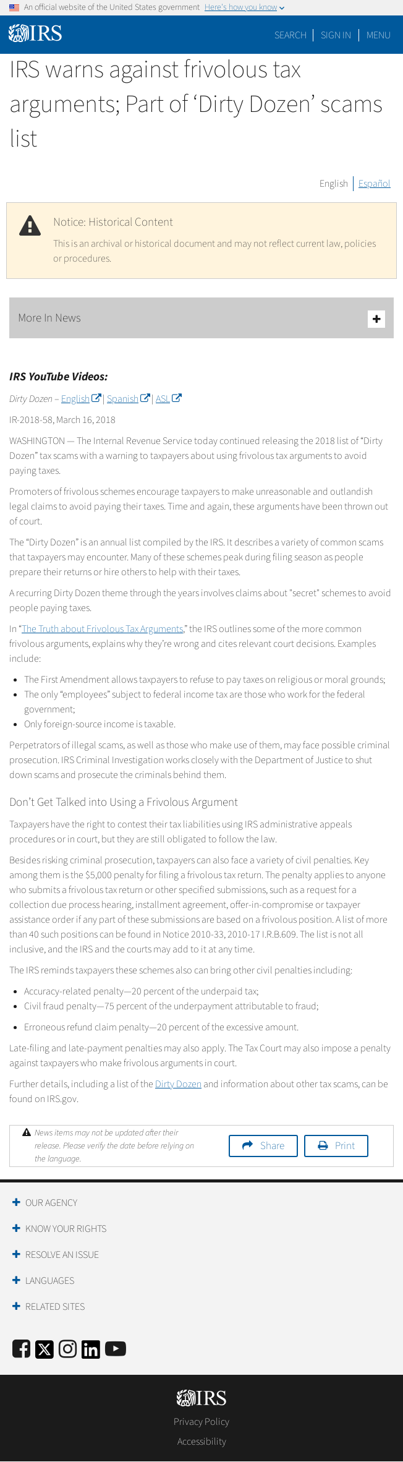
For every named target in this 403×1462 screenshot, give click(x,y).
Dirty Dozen (178, 1084)
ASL (168, 399)
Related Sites (55, 1307)
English (334, 183)
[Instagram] (68, 1350)
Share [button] (272, 1146)
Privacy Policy (201, 1422)
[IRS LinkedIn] (91, 1353)
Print (345, 1146)
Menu (379, 35)
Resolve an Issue (62, 1255)
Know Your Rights (65, 1229)
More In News (201, 319)
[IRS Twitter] (44, 1353)
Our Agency (51, 1203)
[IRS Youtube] (115, 1350)
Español (374, 183)
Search (290, 35)
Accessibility (201, 1441)
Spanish (128, 399)
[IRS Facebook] (21, 1350)
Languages (49, 1281)
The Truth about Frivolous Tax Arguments (102, 629)
